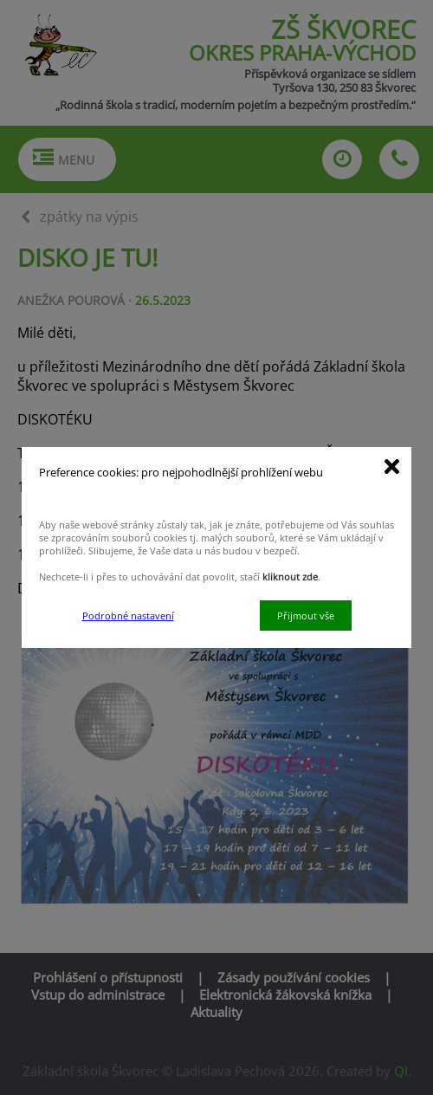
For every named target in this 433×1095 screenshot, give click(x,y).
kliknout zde (290, 576)
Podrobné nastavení (128, 615)
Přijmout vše (305, 615)
